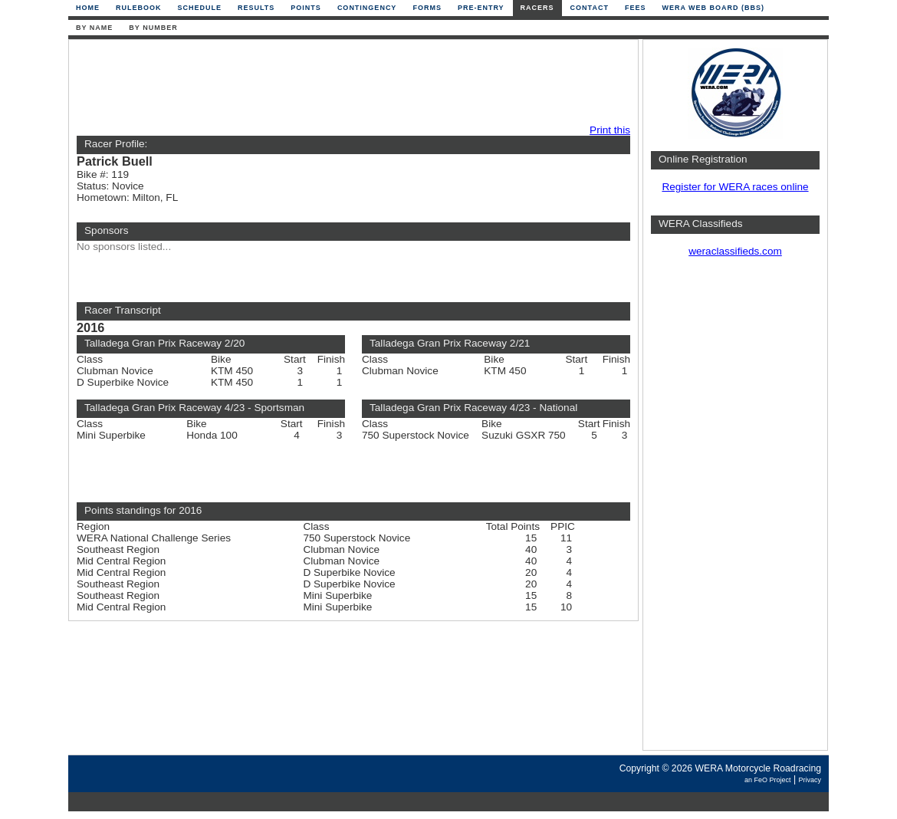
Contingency (367, 8)
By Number (153, 27)
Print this (610, 130)
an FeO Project (767, 780)
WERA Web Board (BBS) (713, 8)
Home (88, 8)
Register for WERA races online (735, 186)
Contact (589, 8)
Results (256, 8)
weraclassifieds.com (735, 251)
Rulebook (139, 8)
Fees (635, 8)
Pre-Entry (481, 8)
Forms (427, 8)
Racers (537, 8)
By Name (94, 27)
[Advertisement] (350, 82)
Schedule (200, 8)
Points (306, 8)
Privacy (809, 780)
